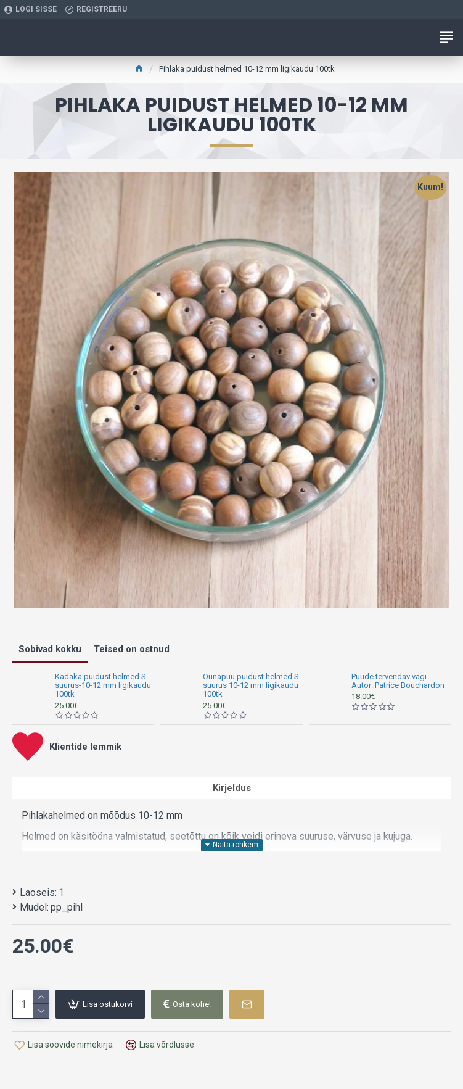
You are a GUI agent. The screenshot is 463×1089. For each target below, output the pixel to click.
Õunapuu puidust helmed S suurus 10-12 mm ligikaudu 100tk (251, 686)
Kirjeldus (232, 787)
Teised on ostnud (132, 649)
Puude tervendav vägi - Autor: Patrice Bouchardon (398, 681)
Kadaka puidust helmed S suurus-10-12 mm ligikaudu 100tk (103, 686)
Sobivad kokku (49, 649)
